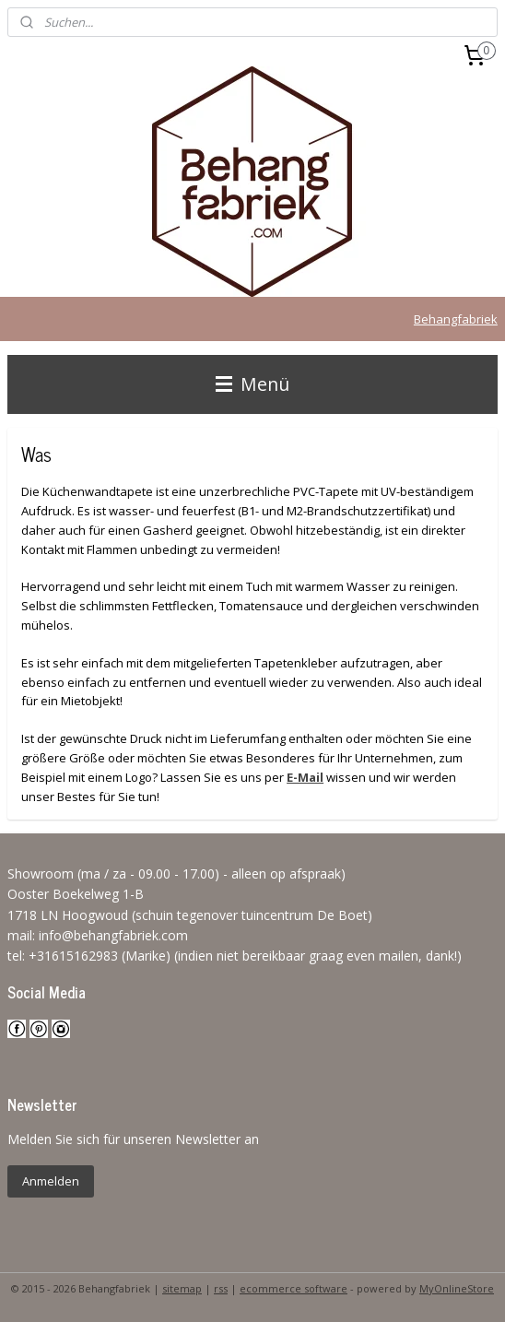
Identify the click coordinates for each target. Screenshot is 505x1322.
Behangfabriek (456, 319)
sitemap (182, 1288)
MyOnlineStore (456, 1288)
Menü (252, 384)
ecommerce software (293, 1288)
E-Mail (305, 777)
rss (221, 1288)
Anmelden (50, 1181)
